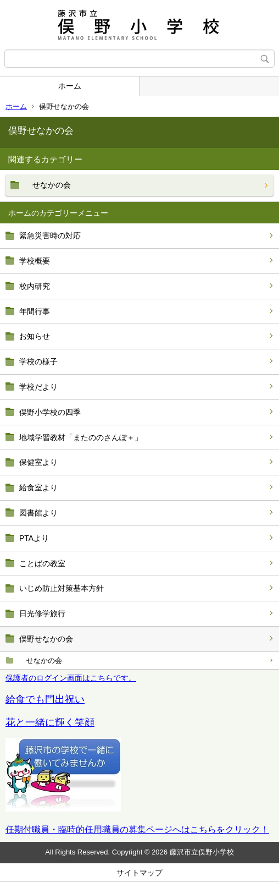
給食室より (38, 487)
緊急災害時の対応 (50, 235)
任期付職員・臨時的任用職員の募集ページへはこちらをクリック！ (137, 829)
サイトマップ (139, 872)
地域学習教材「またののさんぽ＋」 (80, 437)
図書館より (38, 512)
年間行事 (34, 311)
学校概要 (34, 260)
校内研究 (34, 286)
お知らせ (34, 336)
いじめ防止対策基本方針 (61, 588)
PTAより (34, 538)
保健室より (38, 462)
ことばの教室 (42, 563)
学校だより (38, 386)
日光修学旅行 (42, 613)
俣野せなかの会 (46, 638)
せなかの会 (40, 660)
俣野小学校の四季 (50, 412)
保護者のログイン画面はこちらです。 (70, 677)
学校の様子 (38, 361)
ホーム (69, 85)
